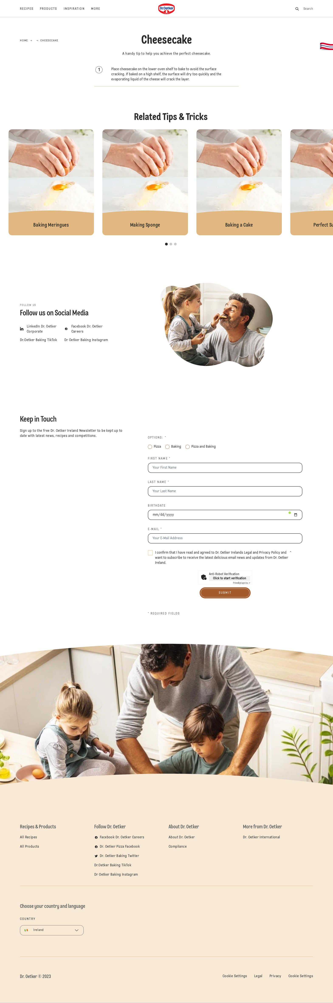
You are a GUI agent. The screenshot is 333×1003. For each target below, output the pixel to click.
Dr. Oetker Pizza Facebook (120, 846)
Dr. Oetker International (261, 837)
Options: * (157, 437)
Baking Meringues (51, 182)
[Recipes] (30, 9)
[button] (166, 244)
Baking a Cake (239, 182)
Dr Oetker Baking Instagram (116, 874)
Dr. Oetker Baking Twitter (119, 856)
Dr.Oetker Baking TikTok (112, 865)
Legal (248, 552)
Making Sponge (145, 182)
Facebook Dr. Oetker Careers (122, 837)
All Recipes (28, 837)
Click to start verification (229, 578)
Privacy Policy (269, 552)
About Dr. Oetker (182, 837)
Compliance (178, 846)
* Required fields (164, 613)
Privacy (275, 976)
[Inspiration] (77, 9)
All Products (29, 846)
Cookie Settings (235, 976)
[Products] (52, 9)
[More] (99, 9)
